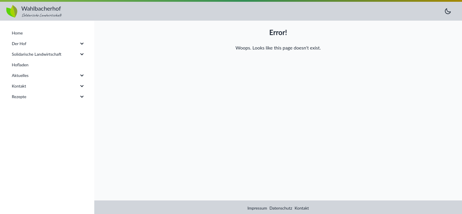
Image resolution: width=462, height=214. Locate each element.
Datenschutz (281, 207)
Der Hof (19, 43)
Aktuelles (20, 75)
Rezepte (19, 96)
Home (17, 32)
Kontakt (302, 207)
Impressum (257, 207)
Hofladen (20, 64)
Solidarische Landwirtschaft (36, 54)
